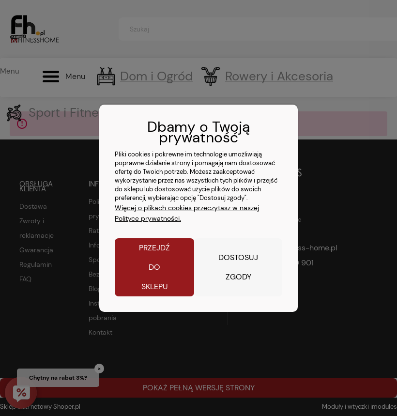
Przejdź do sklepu (154, 267)
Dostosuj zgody (238, 267)
